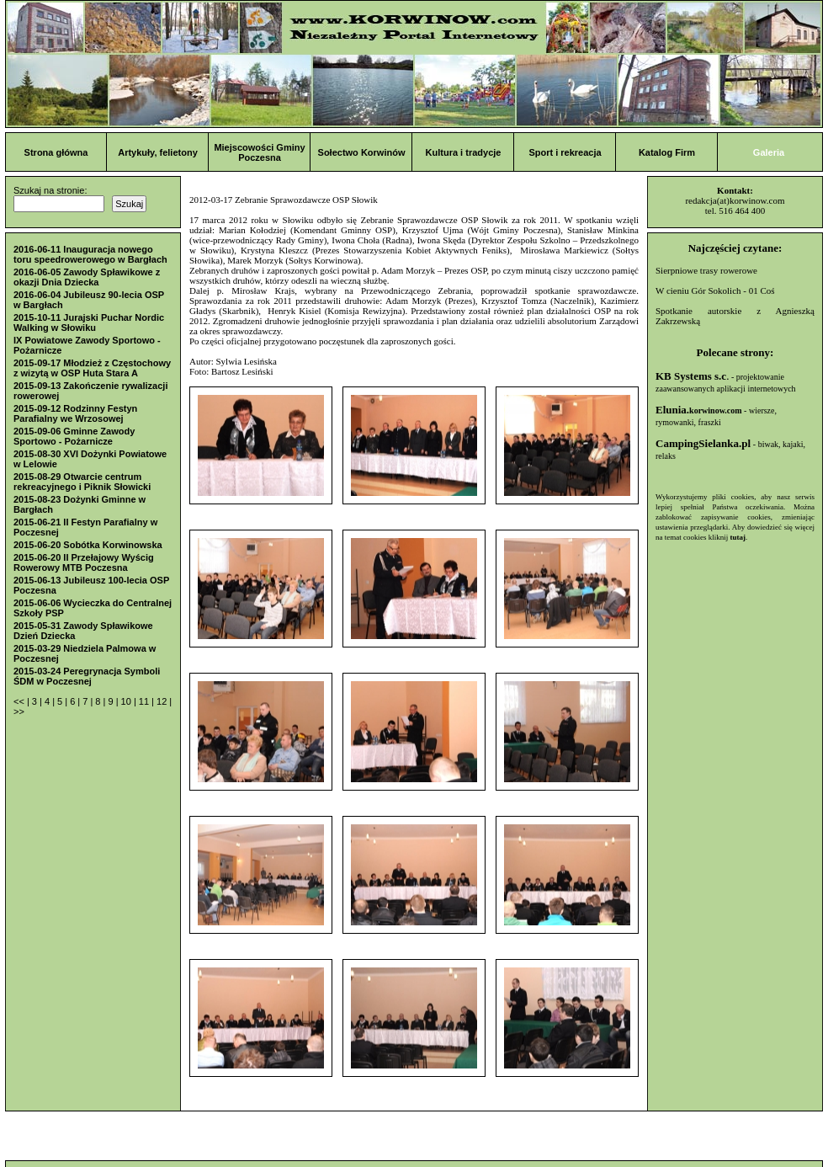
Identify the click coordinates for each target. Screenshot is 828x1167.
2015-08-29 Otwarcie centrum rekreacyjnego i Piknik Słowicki (82, 482)
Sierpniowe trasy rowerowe (706, 270)
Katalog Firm (667, 152)
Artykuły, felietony (158, 152)
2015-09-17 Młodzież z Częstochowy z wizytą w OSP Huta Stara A (92, 368)
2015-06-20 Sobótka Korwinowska (87, 545)
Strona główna (56, 152)
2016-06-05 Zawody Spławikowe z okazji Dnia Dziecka (86, 277)
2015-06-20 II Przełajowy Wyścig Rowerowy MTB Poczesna (83, 562)
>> (18, 711)
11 (145, 701)
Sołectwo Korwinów (362, 152)
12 (163, 701)
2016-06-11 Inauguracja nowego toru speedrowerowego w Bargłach (90, 254)
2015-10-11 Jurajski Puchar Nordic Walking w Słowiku (88, 322)
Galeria (768, 152)
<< (20, 701)
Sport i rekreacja (564, 152)
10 (127, 701)
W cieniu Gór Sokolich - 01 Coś (715, 290)
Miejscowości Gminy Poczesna (259, 152)
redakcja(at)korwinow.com (734, 200)
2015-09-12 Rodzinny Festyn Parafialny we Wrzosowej (75, 413)
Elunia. (699, 409)
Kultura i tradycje (464, 152)
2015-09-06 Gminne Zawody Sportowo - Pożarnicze (74, 436)
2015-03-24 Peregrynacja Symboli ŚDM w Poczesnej (86, 676)
